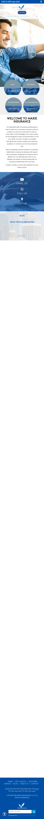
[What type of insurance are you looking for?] (22, 16)
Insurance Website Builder (26, 278)
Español (22, 12)
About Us (24, 247)
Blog (15, 247)
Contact (35, 247)
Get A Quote (20, 245)
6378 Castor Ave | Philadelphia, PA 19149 (22, 252)
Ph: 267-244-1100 (14, 254)
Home (10, 245)
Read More (22, 236)
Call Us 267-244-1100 (10, 2)
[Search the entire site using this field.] (20, 274)
